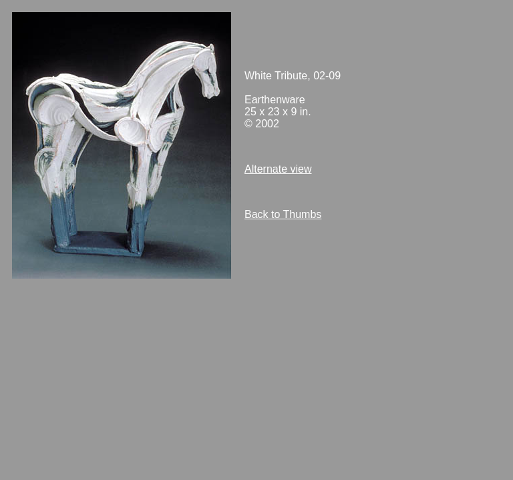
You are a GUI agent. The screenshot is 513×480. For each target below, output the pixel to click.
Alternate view (278, 169)
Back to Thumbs (282, 214)
